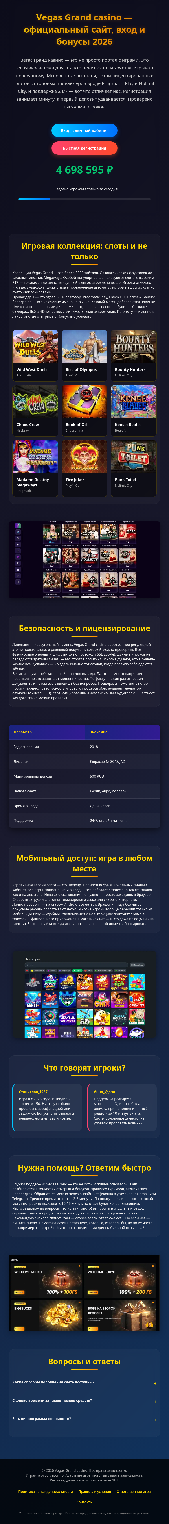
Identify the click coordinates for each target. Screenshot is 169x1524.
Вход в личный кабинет (84, 130)
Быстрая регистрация (84, 148)
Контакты (84, 1502)
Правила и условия (94, 1491)
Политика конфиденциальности (45, 1491)
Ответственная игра (134, 1491)
